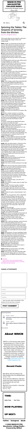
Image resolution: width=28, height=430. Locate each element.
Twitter (6, 421)
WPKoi (19, 428)
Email (23, 421)
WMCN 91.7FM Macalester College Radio (14, 4)
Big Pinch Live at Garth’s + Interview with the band (13, 386)
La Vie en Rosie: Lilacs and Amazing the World (12, 260)
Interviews (5, 259)
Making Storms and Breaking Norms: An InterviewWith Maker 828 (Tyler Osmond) (12, 262)
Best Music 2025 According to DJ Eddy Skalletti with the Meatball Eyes (14, 374)
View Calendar (4, 328)
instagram (15, 421)
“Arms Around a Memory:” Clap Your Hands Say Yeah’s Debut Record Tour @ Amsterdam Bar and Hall (14, 380)
